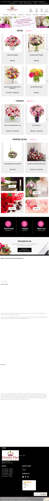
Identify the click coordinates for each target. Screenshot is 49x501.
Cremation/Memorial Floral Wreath (12, 164)
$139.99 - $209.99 (12, 93)
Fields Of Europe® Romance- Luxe (12, 125)
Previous (2, 49)
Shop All (28, 30)
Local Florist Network (21, 500)
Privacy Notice (12, 500)
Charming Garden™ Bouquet (36, 55)
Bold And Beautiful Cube (36, 87)
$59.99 (12, 61)
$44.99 (36, 93)
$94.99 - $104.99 (36, 131)
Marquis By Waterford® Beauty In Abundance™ (12, 87)
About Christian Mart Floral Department (12, 258)
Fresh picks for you (24, 243)
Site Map (29, 500)
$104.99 (12, 169)
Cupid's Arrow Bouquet (12, 55)
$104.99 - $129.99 (12, 131)
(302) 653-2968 (6, 1)
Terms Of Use (5, 500)
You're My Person (36, 125)
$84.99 (36, 61)
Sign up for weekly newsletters (24, 249)
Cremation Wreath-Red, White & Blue (36, 164)
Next (47, 49)
